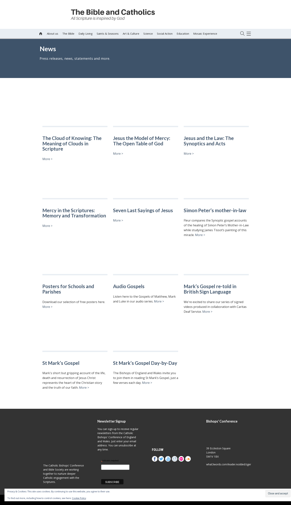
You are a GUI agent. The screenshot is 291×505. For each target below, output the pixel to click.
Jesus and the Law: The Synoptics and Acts (209, 141)
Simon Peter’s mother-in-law (215, 210)
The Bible (68, 33)
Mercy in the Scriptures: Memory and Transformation (74, 213)
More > (47, 159)
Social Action (165, 33)
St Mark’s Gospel (60, 363)
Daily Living (85, 33)
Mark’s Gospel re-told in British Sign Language (210, 289)
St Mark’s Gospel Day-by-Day (145, 363)
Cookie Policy (79, 498)
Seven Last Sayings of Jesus (143, 210)
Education (183, 33)
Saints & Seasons (108, 33)
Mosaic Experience (205, 33)
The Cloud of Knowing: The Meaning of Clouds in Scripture (72, 144)
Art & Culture (131, 33)
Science (148, 33)
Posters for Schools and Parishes (68, 289)
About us (52, 33)
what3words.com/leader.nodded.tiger (228, 464)
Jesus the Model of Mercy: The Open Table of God (141, 141)
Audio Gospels (128, 286)
